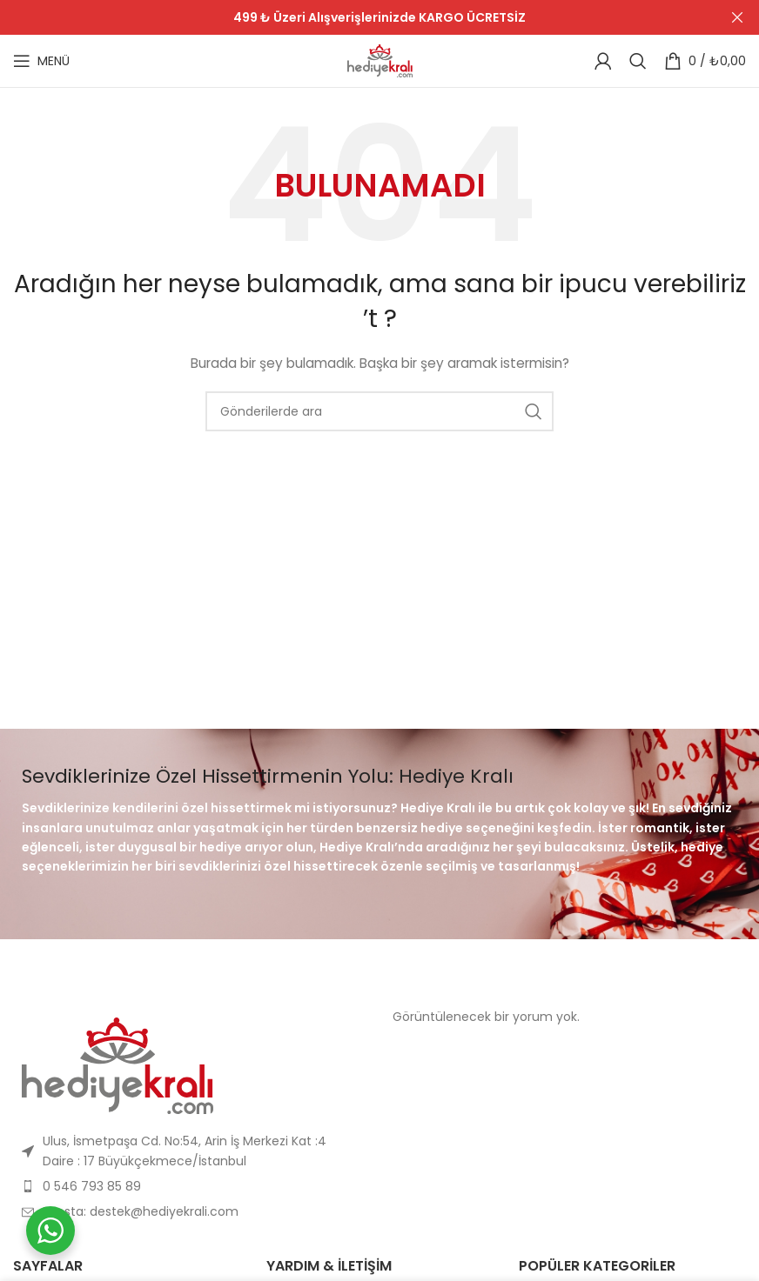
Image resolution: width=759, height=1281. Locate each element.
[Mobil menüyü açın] (41, 60)
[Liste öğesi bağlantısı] (190, 1151)
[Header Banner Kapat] (737, 17)
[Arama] (638, 60)
